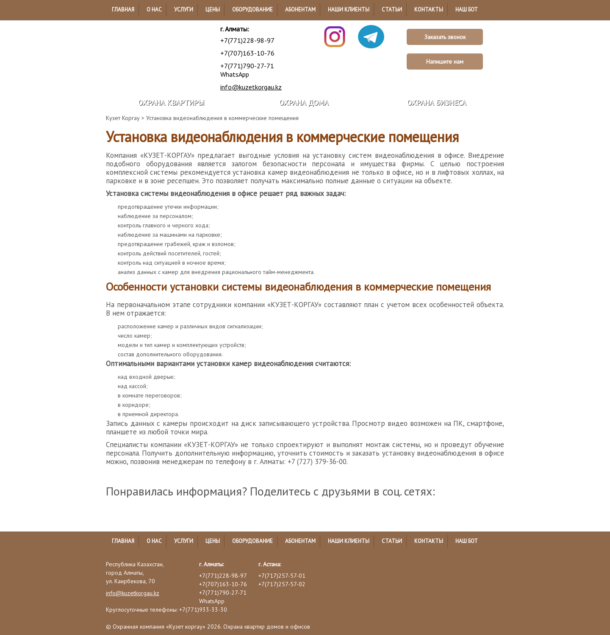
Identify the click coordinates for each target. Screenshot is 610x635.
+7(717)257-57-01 (281, 575)
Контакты (428, 9)
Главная (123, 9)
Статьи (392, 9)
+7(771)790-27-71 (247, 66)
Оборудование (252, 9)
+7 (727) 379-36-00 (317, 461)
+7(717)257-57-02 (281, 584)
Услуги (183, 9)
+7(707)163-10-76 (247, 53)
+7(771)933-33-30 (203, 609)
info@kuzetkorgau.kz (251, 87)
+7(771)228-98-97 (247, 40)
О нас (154, 9)
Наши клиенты (348, 9)
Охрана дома (303, 102)
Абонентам (300, 9)
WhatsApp (234, 74)
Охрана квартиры (171, 102)
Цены (212, 9)
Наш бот (466, 9)
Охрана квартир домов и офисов (266, 626)
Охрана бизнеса (436, 102)
